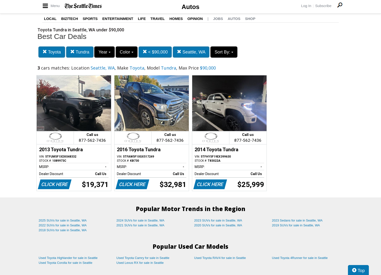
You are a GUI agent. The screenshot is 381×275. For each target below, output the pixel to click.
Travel (157, 19)
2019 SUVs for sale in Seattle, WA (296, 225)
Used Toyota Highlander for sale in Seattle (68, 258)
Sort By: (224, 52)
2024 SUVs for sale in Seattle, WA (140, 220)
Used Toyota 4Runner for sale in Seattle (300, 258)
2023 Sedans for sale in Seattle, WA (297, 220)
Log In (306, 6)
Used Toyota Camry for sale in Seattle (142, 258)
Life (142, 19)
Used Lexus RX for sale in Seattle (140, 263)
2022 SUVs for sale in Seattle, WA (63, 225)
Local (50, 19)
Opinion (195, 19)
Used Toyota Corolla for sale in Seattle (65, 263)
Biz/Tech (69, 19)
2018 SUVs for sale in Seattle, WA (63, 230)
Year (104, 52)
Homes (176, 19)
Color (126, 52)
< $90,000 (155, 51)
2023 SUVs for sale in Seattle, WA (218, 220)
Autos (190, 6)
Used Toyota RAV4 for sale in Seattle (220, 258)
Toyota (52, 51)
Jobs (218, 19)
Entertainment (117, 19)
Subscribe (323, 6)
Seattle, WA (191, 51)
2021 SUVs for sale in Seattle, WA (140, 225)
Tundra (79, 51)
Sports (90, 19)
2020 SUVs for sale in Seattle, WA (218, 225)
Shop (250, 19)
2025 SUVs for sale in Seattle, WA (63, 220)
